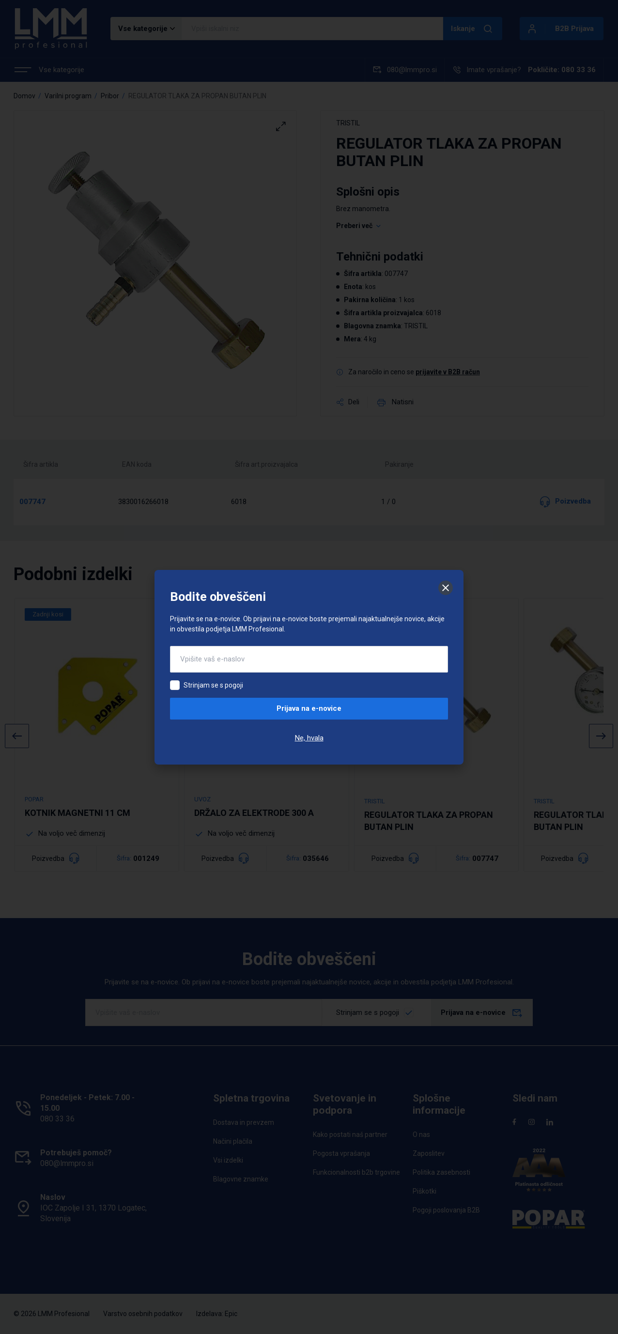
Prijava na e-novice (309, 708)
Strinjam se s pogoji (213, 685)
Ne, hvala (309, 738)
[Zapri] (445, 588)
